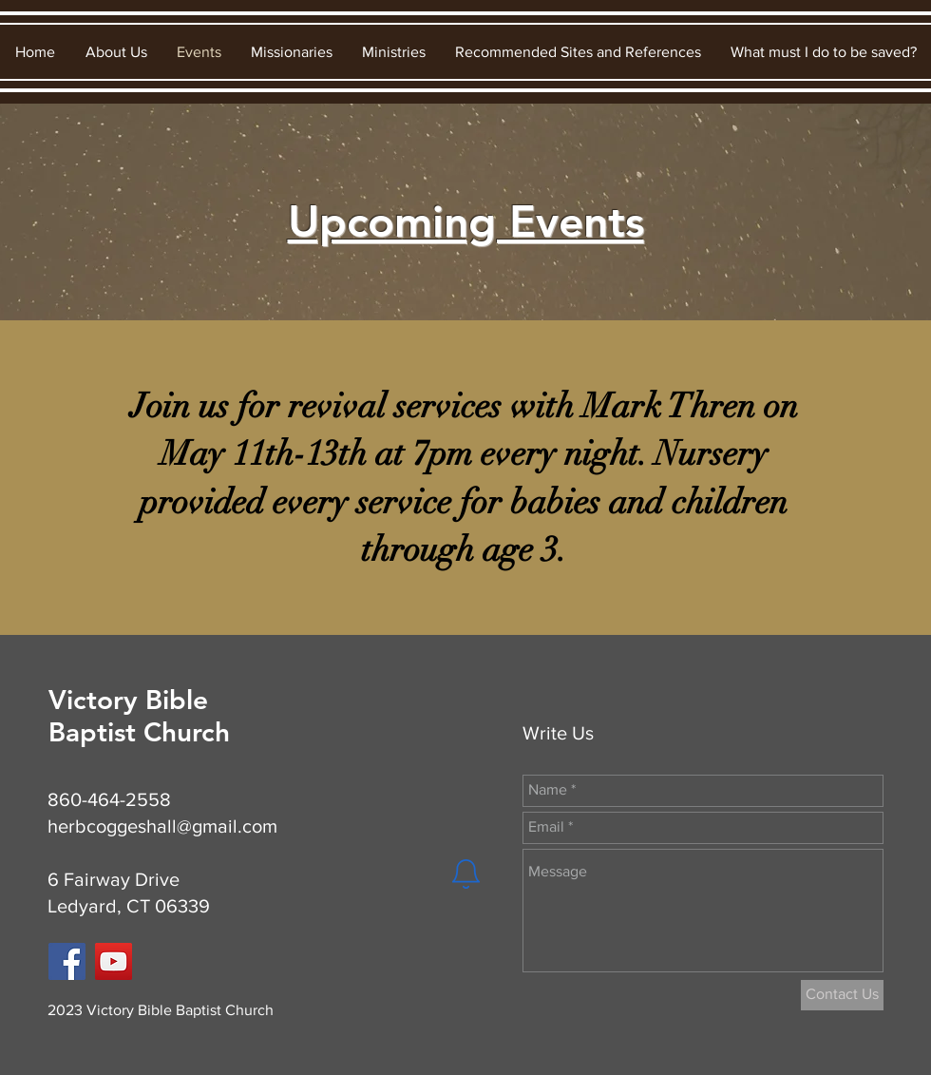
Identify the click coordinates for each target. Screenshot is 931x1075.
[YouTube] (113, 961)
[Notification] (465, 874)
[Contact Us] (842, 995)
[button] (116, 51)
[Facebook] (67, 961)
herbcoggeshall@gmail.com (162, 826)
